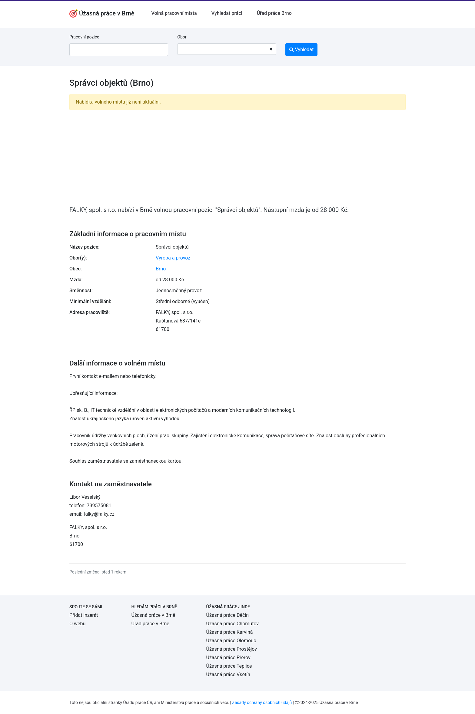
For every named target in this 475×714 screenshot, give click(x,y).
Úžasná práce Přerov (228, 657)
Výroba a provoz (173, 258)
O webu (77, 623)
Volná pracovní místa (174, 13)
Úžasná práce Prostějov (231, 649)
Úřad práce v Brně (150, 623)
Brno (161, 269)
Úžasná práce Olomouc (231, 640)
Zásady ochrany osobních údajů (262, 702)
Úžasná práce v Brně (153, 615)
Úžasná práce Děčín (227, 615)
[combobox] (226, 49)
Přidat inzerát (83, 615)
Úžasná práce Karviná (229, 632)
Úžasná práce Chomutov (232, 623)
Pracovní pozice (84, 37)
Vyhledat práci (226, 13)
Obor (181, 37)
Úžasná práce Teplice (229, 666)
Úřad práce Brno (274, 13)
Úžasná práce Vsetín (228, 674)
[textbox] (190, 49)
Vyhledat (301, 49)
